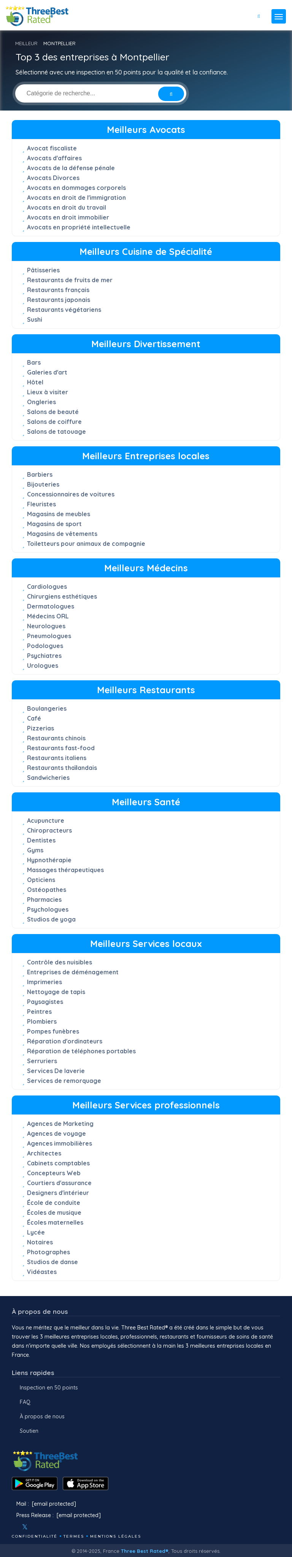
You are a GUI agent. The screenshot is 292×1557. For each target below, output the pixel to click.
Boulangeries (47, 708)
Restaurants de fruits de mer (70, 280)
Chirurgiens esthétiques (62, 596)
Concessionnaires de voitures (70, 494)
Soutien (29, 1430)
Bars (34, 362)
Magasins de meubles (58, 514)
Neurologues (46, 626)
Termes (73, 1536)
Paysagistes (45, 1001)
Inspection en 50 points (49, 1387)
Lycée (36, 1232)
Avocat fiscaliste (52, 148)
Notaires (40, 1242)
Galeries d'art (47, 372)
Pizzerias (40, 728)
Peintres (39, 1011)
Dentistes (41, 840)
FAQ (25, 1402)
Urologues (42, 665)
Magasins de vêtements (62, 533)
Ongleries (41, 402)
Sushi (34, 319)
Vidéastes (42, 1272)
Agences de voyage (56, 1133)
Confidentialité (34, 1536)
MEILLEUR (26, 43)
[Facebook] (12, 1527)
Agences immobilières (59, 1143)
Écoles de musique (54, 1212)
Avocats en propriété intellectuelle (78, 227)
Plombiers (42, 1021)
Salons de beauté (53, 412)
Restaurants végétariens (64, 309)
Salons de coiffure (54, 421)
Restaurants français (58, 290)
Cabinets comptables (58, 1163)
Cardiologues (47, 586)
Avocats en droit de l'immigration (76, 197)
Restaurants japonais (58, 299)
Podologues (45, 646)
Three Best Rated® (144, 1551)
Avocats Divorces (53, 178)
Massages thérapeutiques (65, 870)
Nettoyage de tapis (56, 992)
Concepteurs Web (54, 1173)
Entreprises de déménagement (73, 972)
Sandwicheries (48, 777)
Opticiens (41, 880)
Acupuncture (45, 820)
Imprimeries (44, 982)
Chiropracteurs (49, 830)
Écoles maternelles (55, 1222)
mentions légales (115, 1536)
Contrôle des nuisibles (59, 962)
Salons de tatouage (56, 431)
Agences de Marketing (60, 1123)
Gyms (35, 850)
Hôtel (35, 382)
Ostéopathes (46, 889)
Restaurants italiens (56, 758)
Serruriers (42, 1061)
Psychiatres (44, 655)
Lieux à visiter (47, 392)
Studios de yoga (51, 919)
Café (34, 718)
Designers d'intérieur (58, 1193)
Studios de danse (52, 1262)
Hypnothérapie (49, 860)
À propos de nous (42, 1416)
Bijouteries (43, 484)
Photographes (48, 1252)
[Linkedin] (58, 1527)
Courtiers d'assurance (59, 1183)
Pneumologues (49, 636)
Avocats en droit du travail (66, 207)
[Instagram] (37, 1527)
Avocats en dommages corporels (76, 187)
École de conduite (53, 1202)
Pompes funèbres (53, 1031)
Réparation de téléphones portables (81, 1051)
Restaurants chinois (56, 738)
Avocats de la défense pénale (71, 168)
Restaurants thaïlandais (62, 767)
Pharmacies (44, 899)
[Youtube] (47, 1527)
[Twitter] (25, 1527)
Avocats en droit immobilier (68, 217)
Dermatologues (50, 606)
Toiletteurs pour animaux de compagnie (86, 543)
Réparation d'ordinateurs (64, 1041)
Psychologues (47, 909)
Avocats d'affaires (54, 158)
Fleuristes (41, 504)
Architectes (44, 1153)
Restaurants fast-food (61, 748)
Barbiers (39, 474)
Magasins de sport (54, 524)
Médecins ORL (48, 616)
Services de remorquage (64, 1080)
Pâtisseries (43, 270)
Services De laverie (56, 1071)
